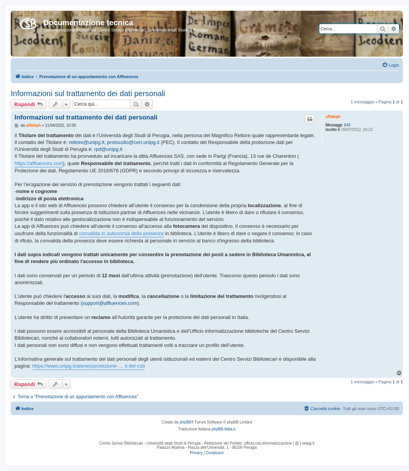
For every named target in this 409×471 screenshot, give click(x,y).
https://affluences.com (39, 163)
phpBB (185, 422)
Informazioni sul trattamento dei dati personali (88, 93)
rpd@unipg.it (108, 149)
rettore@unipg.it (87, 142)
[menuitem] (390, 65)
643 (347, 125)
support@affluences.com (109, 303)
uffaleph (333, 116)
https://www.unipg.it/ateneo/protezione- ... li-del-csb (88, 366)
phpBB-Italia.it (224, 429)
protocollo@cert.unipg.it (133, 142)
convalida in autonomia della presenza (121, 233)
